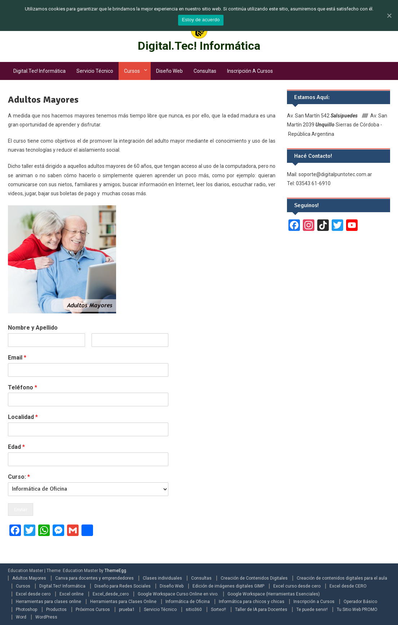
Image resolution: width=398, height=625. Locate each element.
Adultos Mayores (29, 578)
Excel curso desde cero (296, 586)
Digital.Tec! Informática (199, 46)
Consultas (205, 71)
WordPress (46, 617)
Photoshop (26, 609)
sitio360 (194, 609)
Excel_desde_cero (111, 594)
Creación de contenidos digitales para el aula (342, 578)
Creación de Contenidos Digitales (254, 578)
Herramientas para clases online (48, 601)
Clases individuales (162, 578)
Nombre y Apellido (33, 327)
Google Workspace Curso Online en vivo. (178, 594)
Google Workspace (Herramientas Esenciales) (273, 594)
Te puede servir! (312, 609)
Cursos (132, 71)
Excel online (71, 594)
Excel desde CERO (348, 586)
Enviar (20, 509)
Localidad (23, 417)
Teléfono (22, 387)
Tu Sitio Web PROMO (357, 609)
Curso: (19, 476)
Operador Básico (360, 601)
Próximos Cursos (93, 609)
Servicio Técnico (94, 71)
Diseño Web (169, 71)
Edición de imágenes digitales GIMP (228, 586)
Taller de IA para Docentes (261, 609)
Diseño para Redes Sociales (122, 586)
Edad (16, 446)
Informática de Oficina (187, 601)
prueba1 (127, 609)
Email (17, 357)
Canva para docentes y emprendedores (94, 578)
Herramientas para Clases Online (123, 601)
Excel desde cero (33, 594)
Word (21, 617)
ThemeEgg (115, 570)
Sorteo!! (218, 609)
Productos (56, 609)
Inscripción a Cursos (250, 71)
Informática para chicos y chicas (251, 601)
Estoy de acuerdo (201, 19)
